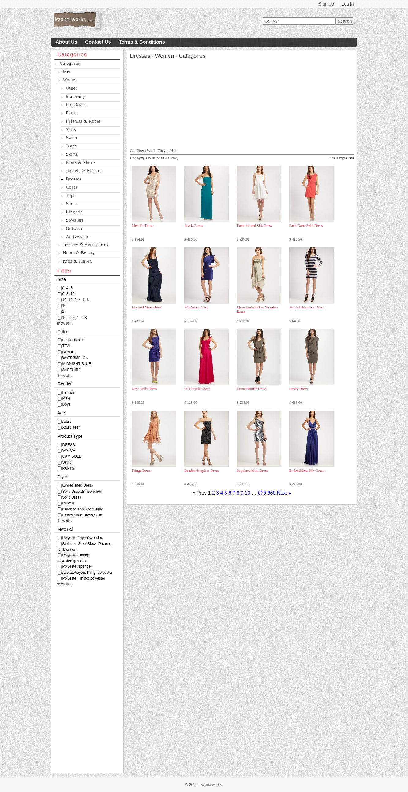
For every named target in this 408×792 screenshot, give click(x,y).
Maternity (76, 96)
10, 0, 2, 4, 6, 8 (74, 317)
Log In (348, 4)
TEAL (67, 346)
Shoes (72, 203)
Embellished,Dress (77, 485)
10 (64, 306)
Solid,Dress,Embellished (82, 491)
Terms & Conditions (142, 42)
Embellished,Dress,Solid (82, 515)
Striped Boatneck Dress (306, 307)
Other (71, 88)
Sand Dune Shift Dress (306, 225)
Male (66, 398)
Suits (71, 129)
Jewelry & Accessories (86, 244)
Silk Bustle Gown (197, 389)
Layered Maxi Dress (147, 307)
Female (68, 392)
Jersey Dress (298, 389)
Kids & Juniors (78, 261)
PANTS (68, 468)
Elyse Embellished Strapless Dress (257, 309)
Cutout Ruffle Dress (251, 389)
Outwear (74, 228)
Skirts (72, 154)
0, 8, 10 (68, 294)
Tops (71, 195)
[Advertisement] (87, 681)
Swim (71, 137)
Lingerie (74, 212)
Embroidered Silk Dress (254, 225)
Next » (284, 492)
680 (272, 492)
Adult (66, 421)
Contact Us (98, 42)
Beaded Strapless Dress (201, 470)
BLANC (68, 352)
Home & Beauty (79, 253)
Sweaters (75, 220)
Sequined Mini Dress (252, 470)
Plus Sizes (76, 104)
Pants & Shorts (81, 162)
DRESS (68, 445)
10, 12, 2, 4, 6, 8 (75, 300)
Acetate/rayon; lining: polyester (87, 572)
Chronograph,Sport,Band (82, 509)
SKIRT (67, 462)
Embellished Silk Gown (306, 470)
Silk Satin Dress (196, 307)
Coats (71, 187)
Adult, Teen (71, 427)
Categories (70, 63)
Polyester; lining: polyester (83, 578)
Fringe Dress (141, 470)
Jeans (71, 146)
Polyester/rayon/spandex (82, 538)
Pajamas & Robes (83, 121)
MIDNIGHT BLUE (76, 364)
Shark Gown (193, 225)
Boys (66, 404)
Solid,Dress (71, 497)
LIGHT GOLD (73, 340)
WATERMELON (75, 358)
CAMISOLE (71, 456)
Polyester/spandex (77, 566)
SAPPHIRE (71, 370)
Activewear (77, 236)
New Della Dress (144, 389)
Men (67, 71)
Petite (72, 113)
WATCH (69, 450)
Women (70, 80)
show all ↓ (65, 323)
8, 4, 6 (67, 288)
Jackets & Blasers (84, 170)
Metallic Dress (142, 225)
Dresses (74, 179)
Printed (68, 503)
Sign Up (326, 4)
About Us (66, 42)
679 (262, 492)
